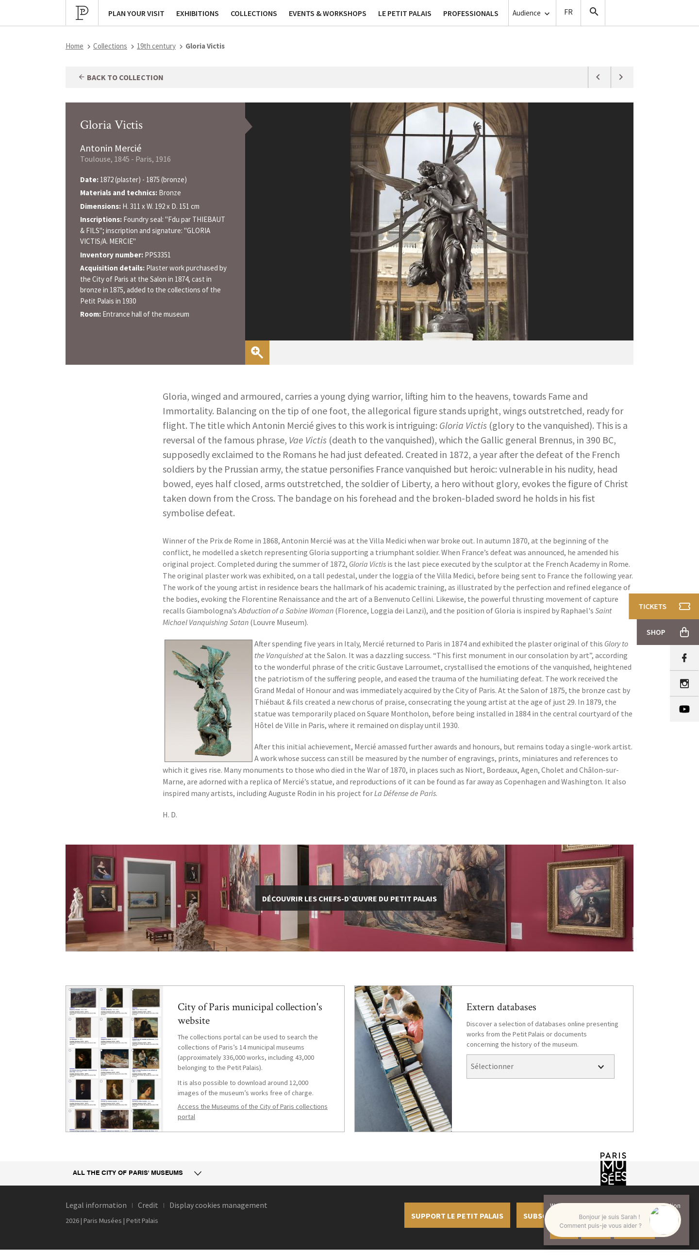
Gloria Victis (111, 125)
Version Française (568, 13)
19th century (156, 46)
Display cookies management (218, 1205)
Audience (532, 13)
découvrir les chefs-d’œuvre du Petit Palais (349, 898)
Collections (110, 46)
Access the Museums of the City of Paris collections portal (253, 1111)
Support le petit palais (457, 1216)
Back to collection (121, 77)
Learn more (634, 1231)
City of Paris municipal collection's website (250, 1014)
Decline (595, 1231)
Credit (148, 1205)
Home (74, 46)
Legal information (96, 1205)
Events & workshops (327, 13)
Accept (564, 1231)
